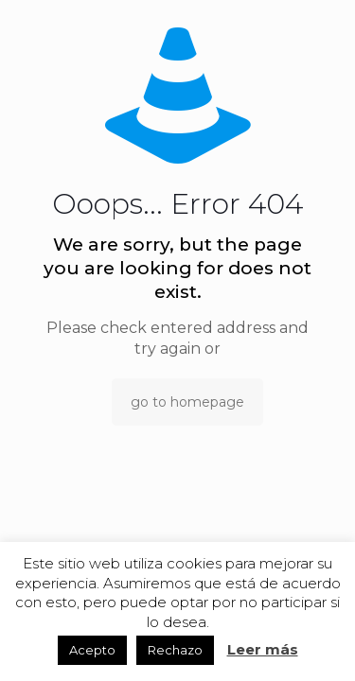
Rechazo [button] (175, 649)
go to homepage (187, 401)
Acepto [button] (92, 649)
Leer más (262, 649)
